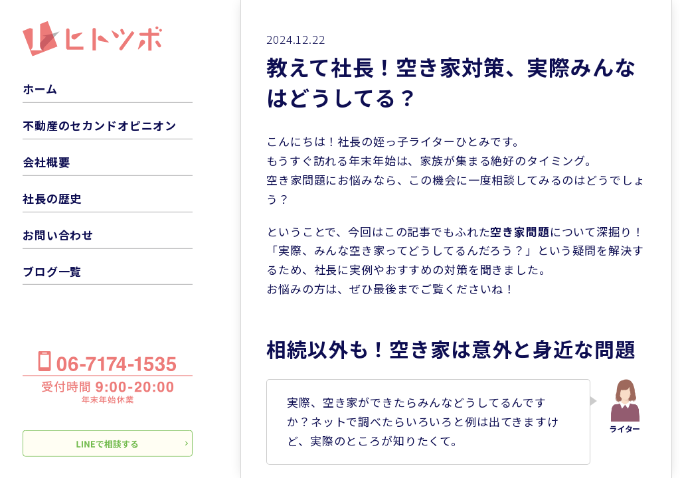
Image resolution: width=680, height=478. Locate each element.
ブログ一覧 (52, 270)
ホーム (40, 88)
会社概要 (46, 161)
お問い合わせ (58, 234)
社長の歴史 (52, 198)
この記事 (407, 231)
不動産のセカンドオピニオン (100, 125)
